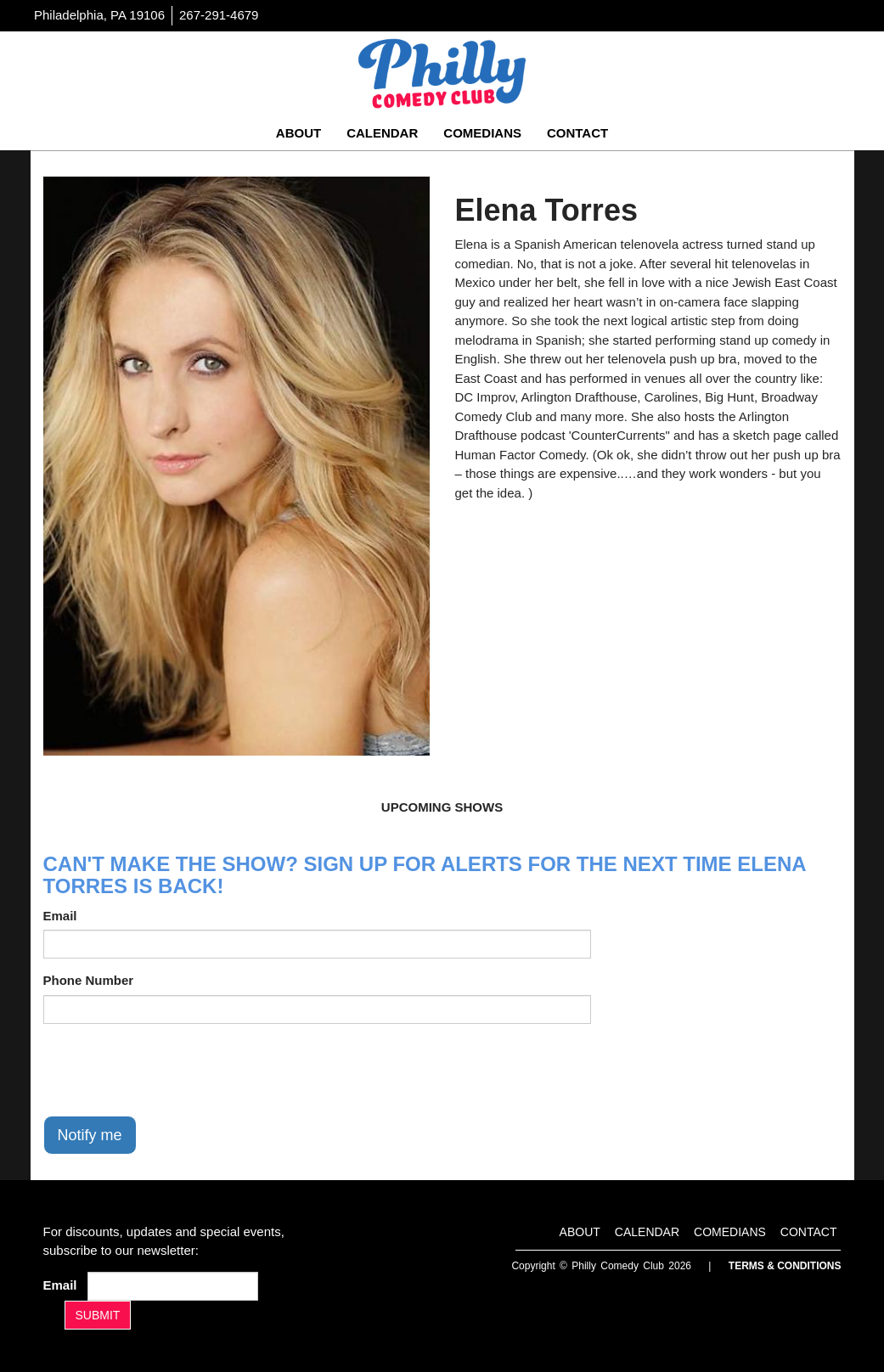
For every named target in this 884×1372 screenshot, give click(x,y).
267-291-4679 (218, 15)
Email (60, 915)
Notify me (90, 1135)
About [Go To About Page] (298, 133)
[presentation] (172, 1070)
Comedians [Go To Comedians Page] (482, 133)
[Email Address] (172, 1286)
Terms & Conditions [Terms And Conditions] (785, 1266)
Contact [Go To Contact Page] (577, 133)
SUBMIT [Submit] (98, 1315)
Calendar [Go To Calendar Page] (382, 133)
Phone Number (88, 980)
